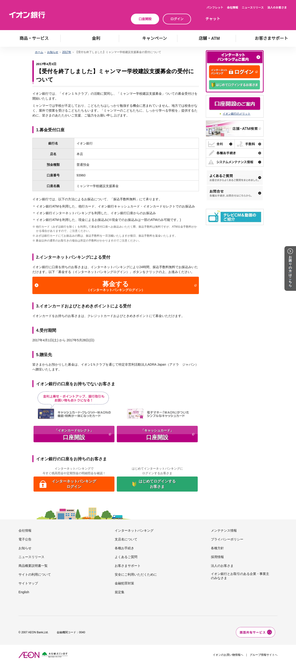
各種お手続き (124, 548)
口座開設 (145, 19)
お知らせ (52, 52)
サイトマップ (28, 583)
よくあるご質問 (126, 557)
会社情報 (232, 7)
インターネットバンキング (134, 530)
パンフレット (215, 7)
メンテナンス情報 (224, 530)
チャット (212, 19)
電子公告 (24, 539)
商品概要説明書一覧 (33, 566)
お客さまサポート (128, 566)
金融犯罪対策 (124, 583)
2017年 (66, 52)
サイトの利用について (34, 574)
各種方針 (217, 548)
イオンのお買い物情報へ (228, 654)
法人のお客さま (277, 7)
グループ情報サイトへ (264, 654)
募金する (118, 286)
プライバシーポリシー (227, 539)
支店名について (126, 539)
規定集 (119, 592)
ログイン (176, 19)
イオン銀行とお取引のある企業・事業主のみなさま (240, 576)
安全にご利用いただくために (136, 574)
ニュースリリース (253, 7)
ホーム (39, 52)
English (23, 592)
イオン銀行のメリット (236, 113)
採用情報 (217, 557)
